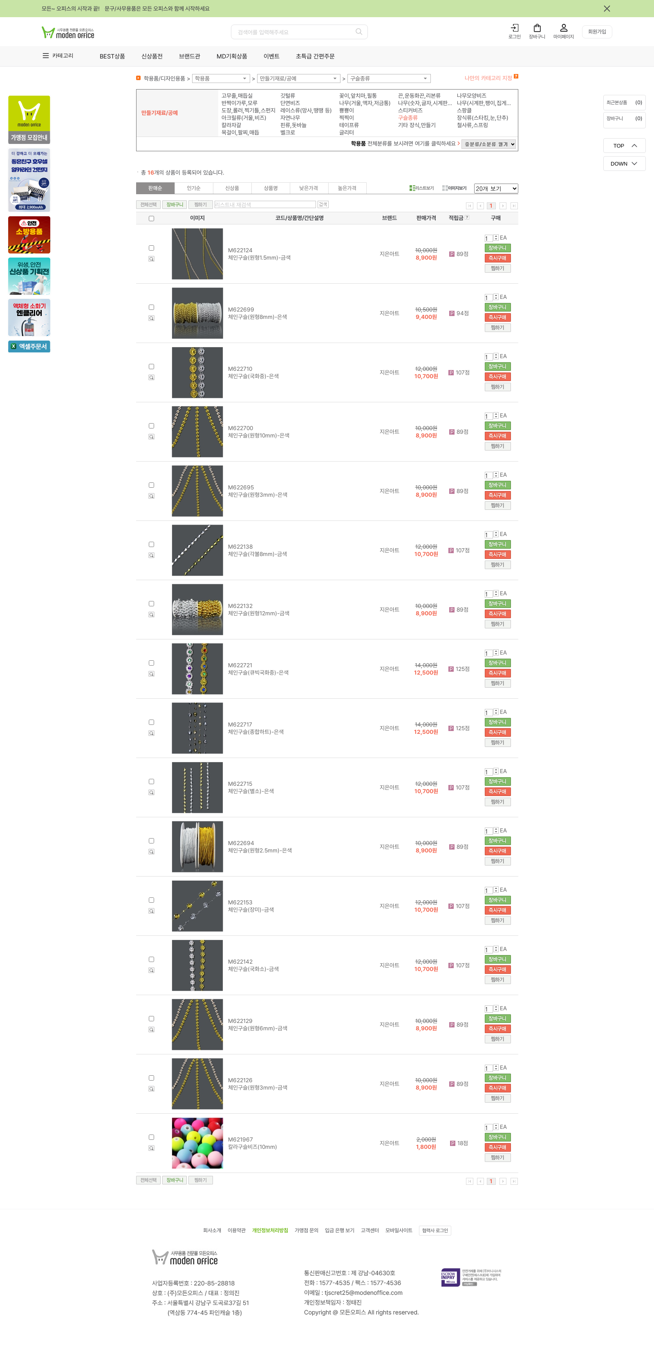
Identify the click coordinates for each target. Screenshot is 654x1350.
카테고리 (63, 55)
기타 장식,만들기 (417, 125)
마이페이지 (563, 37)
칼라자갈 (231, 125)
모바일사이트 (398, 1230)
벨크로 (287, 132)
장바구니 (537, 37)
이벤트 (272, 56)
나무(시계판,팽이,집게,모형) (484, 103)
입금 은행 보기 (339, 1230)
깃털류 (287, 95)
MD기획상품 (232, 56)
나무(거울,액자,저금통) (365, 103)
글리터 (346, 132)
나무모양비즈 (471, 95)
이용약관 (237, 1230)
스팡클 (464, 110)
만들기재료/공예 (278, 78)
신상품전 (152, 56)
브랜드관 (189, 56)
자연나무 (290, 117)
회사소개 (212, 1230)
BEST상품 (112, 56)
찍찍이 (346, 117)
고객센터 (370, 1230)
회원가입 (597, 32)
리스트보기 (422, 188)
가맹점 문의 (306, 1230)
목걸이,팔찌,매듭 (240, 132)
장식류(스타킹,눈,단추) (482, 117)
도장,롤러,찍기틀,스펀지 (248, 110)
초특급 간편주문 (315, 56)
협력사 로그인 (435, 1230)
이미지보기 (454, 188)
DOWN (619, 164)
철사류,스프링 (472, 125)
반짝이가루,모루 (240, 103)
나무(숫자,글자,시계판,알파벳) (425, 103)
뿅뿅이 (346, 110)
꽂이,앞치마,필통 (358, 95)
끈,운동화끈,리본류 (419, 95)
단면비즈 (290, 103)
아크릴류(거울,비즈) (244, 117)
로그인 (514, 37)
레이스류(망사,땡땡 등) (306, 110)
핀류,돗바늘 (293, 125)
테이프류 (349, 125)
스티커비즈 (410, 110)
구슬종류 (360, 78)
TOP (619, 146)
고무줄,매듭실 (237, 95)
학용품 (202, 78)
